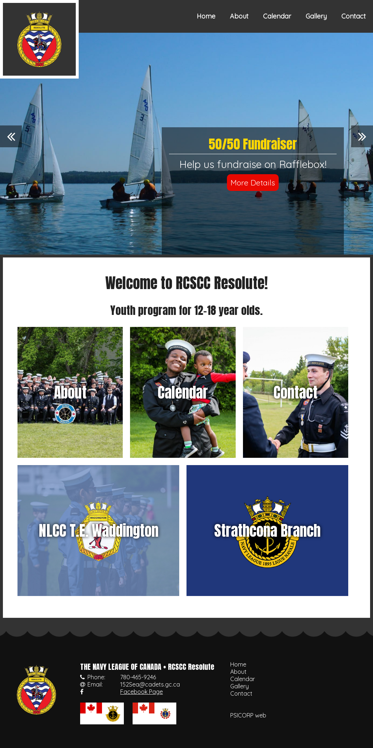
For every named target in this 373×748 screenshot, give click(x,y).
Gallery (316, 16)
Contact (353, 16)
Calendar (277, 16)
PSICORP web (248, 715)
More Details (253, 182)
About (239, 16)
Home (206, 16)
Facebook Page (141, 691)
